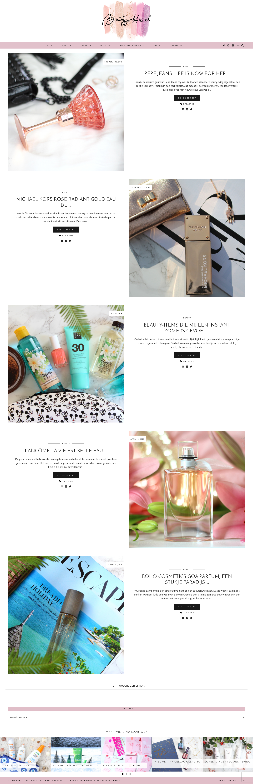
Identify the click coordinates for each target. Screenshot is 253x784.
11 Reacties (187, 613)
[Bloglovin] (238, 45)
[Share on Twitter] (191, 109)
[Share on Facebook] (187, 109)
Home (50, 45)
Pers (73, 780)
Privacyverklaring (108, 780)
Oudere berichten (132, 685)
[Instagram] (228, 45)
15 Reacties (66, 235)
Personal (106, 45)
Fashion (177, 45)
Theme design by (231, 780)
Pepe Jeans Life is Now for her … (187, 73)
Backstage (86, 780)
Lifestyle (86, 45)
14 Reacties (187, 361)
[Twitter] (224, 45)
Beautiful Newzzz (132, 45)
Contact (158, 45)
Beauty (66, 45)
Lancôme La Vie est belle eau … (66, 451)
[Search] (242, 45)
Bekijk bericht (187, 98)
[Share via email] (183, 109)
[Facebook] (233, 45)
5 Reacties (187, 104)
